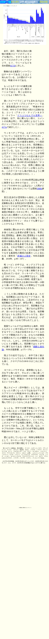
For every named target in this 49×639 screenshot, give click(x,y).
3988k (39, 188)
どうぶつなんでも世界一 (29, 115)
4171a (4, 127)
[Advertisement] (38, 70)
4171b (12, 66)
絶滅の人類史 (24, 256)
